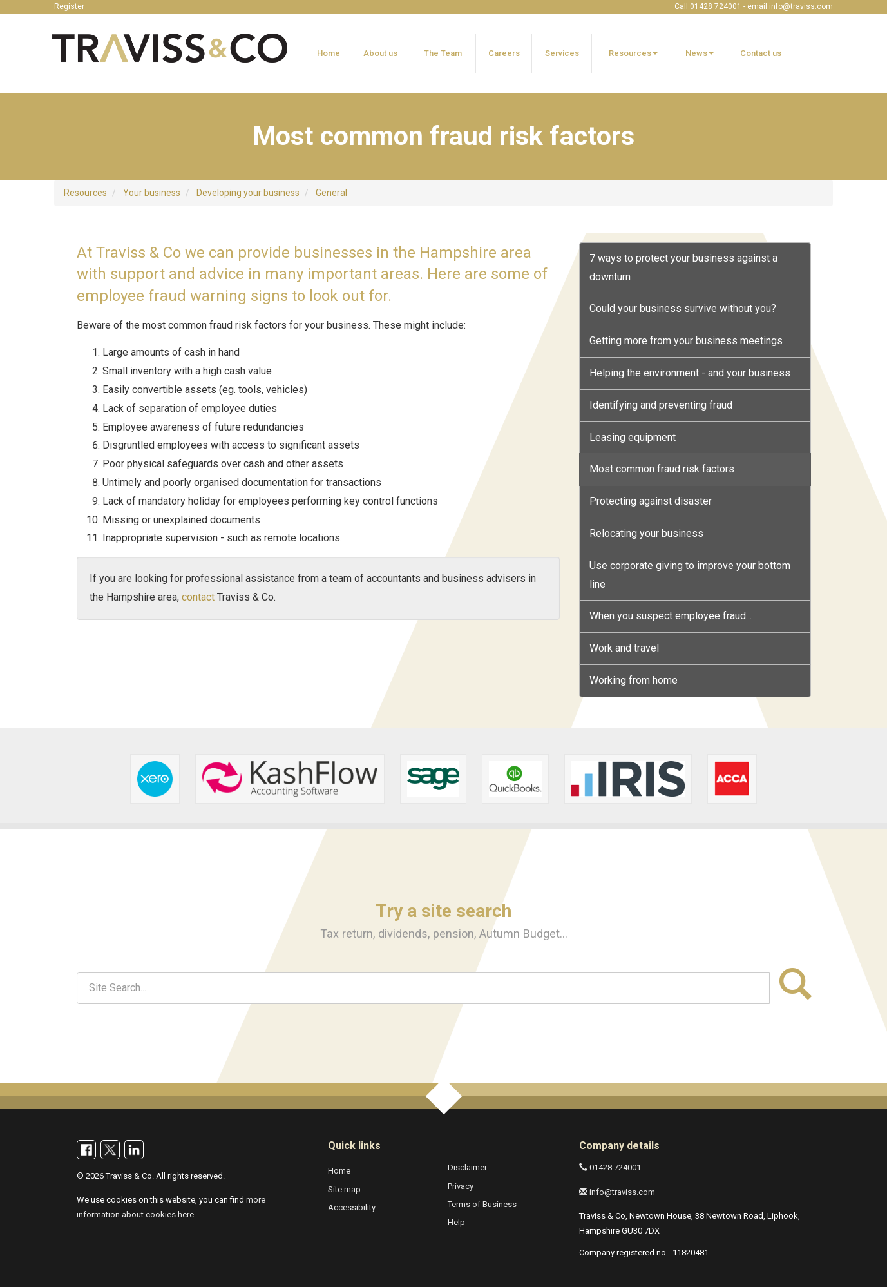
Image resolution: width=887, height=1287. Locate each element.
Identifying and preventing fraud (660, 405)
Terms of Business (482, 1204)
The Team (443, 53)
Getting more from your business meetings (686, 340)
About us (380, 53)
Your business (151, 193)
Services (562, 53)
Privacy (460, 1186)
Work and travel (624, 648)
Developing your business (248, 193)
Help (456, 1222)
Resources (633, 53)
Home (328, 53)
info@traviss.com (801, 6)
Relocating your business (646, 533)
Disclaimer (467, 1167)
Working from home (633, 680)
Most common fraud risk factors (661, 469)
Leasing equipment (632, 437)
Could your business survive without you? (682, 308)
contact (198, 597)
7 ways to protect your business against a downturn (683, 267)
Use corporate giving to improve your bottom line (689, 574)
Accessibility (352, 1207)
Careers (504, 53)
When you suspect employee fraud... (670, 616)
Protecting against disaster (650, 501)
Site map (344, 1189)
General (331, 193)
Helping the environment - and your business (689, 373)
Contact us (760, 53)
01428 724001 (610, 1167)
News (699, 53)
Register (69, 6)
